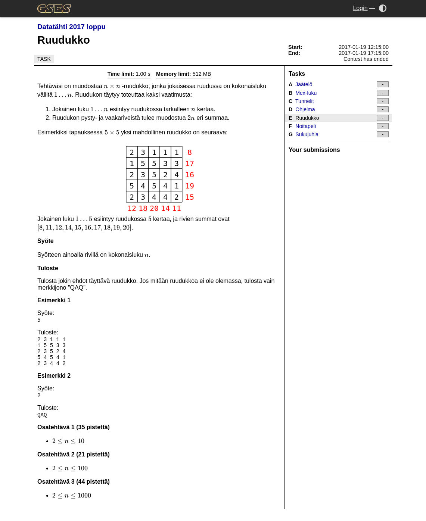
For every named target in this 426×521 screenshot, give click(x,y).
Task (44, 59)
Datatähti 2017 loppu (71, 27)
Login (360, 8)
